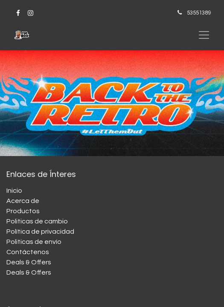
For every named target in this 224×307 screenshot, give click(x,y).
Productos (23, 211)
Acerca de (22, 200)
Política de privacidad (40, 231)
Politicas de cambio (37, 221)
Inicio (14, 190)
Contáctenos (27, 252)
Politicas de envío (33, 241)
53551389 (199, 13)
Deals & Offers (28, 262)
